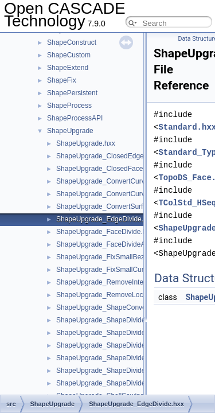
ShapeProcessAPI (75, 118)
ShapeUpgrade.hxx (85, 143)
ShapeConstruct (71, 42)
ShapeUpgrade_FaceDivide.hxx (104, 232)
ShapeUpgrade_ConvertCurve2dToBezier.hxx (126, 181)
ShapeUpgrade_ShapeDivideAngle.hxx (115, 333)
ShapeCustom (69, 55)
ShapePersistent (72, 93)
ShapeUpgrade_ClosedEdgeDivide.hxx (115, 156)
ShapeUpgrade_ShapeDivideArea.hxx (114, 345)
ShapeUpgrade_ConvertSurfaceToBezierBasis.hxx (133, 206)
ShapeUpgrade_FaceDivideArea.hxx (112, 244)
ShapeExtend (67, 68)
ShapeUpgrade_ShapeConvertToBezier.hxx (122, 307)
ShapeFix (61, 80)
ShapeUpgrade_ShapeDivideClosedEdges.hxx (127, 371)
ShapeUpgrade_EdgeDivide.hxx (105, 219)
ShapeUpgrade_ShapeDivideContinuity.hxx (122, 383)
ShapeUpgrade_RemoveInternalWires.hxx (120, 282)
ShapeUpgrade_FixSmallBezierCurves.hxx (121, 257)
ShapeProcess (69, 106)
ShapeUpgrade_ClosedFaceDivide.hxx (115, 169)
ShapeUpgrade (70, 131)
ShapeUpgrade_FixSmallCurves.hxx (111, 270)
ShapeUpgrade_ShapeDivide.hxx (107, 320)
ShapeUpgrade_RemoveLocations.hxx (115, 295)
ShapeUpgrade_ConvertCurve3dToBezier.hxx (126, 194)
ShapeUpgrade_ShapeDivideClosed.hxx (117, 358)
